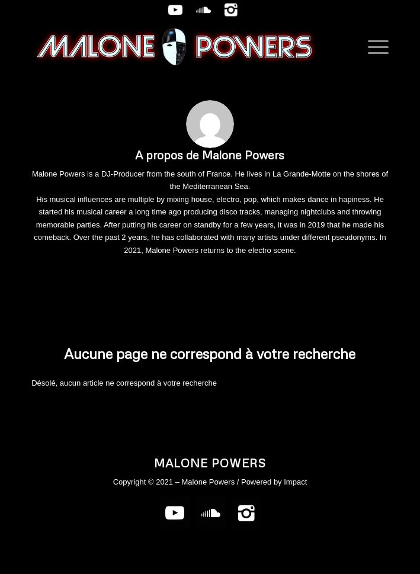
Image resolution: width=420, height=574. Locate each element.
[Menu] (372, 46)
